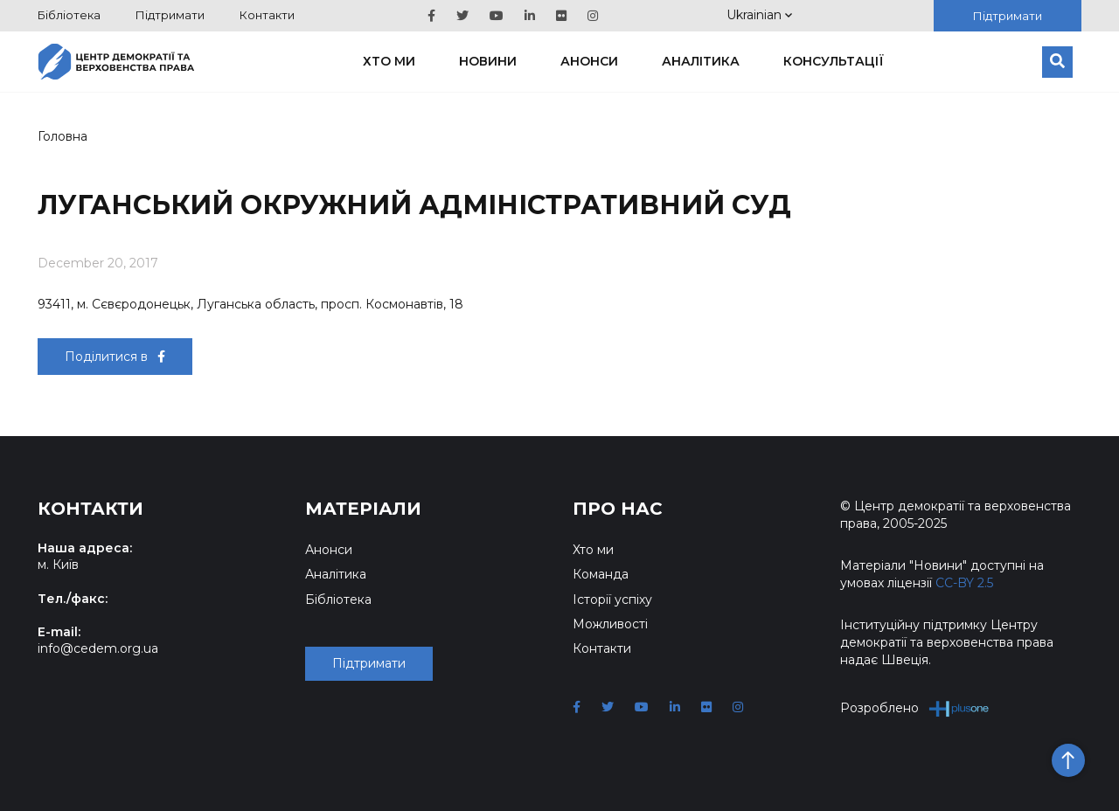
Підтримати (170, 15)
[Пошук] (1057, 62)
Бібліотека (69, 15)
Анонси (589, 61)
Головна (62, 136)
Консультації (833, 61)
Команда (601, 574)
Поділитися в (115, 356)
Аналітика (701, 61)
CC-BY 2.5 (964, 583)
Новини (488, 61)
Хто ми (389, 61)
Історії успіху (612, 599)
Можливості (610, 624)
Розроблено (915, 708)
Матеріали (363, 508)
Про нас (618, 508)
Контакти (267, 15)
